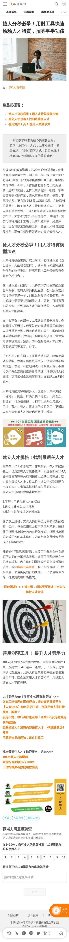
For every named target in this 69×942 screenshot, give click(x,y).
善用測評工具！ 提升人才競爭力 (29, 124)
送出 (35, 891)
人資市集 (18, 817)
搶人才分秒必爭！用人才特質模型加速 (33, 113)
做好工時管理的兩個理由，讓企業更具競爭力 (32, 701)
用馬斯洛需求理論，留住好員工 (23, 737)
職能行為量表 (26, 567)
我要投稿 (13, 915)
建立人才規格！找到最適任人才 (28, 119)
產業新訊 (11, 11)
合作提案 (33, 915)
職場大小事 (47, 11)
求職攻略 (29, 11)
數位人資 (33, 817)
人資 (6, 817)
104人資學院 (16, 87)
